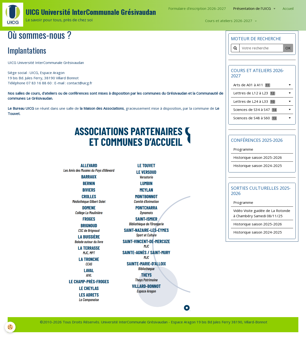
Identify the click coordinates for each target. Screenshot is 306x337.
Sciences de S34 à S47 (255, 109)
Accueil (288, 8)
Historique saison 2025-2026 (257, 157)
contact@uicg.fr (79, 82)
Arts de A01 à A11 (251, 84)
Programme (243, 149)
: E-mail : (60, 82)
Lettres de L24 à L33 (254, 101)
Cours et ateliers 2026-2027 (229, 20)
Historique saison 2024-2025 (257, 165)
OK (288, 48)
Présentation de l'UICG (252, 8)
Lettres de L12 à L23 (254, 93)
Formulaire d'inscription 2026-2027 (197, 8)
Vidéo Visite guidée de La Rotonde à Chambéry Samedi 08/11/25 (261, 213)
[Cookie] (10, 327)
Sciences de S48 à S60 (255, 117)
